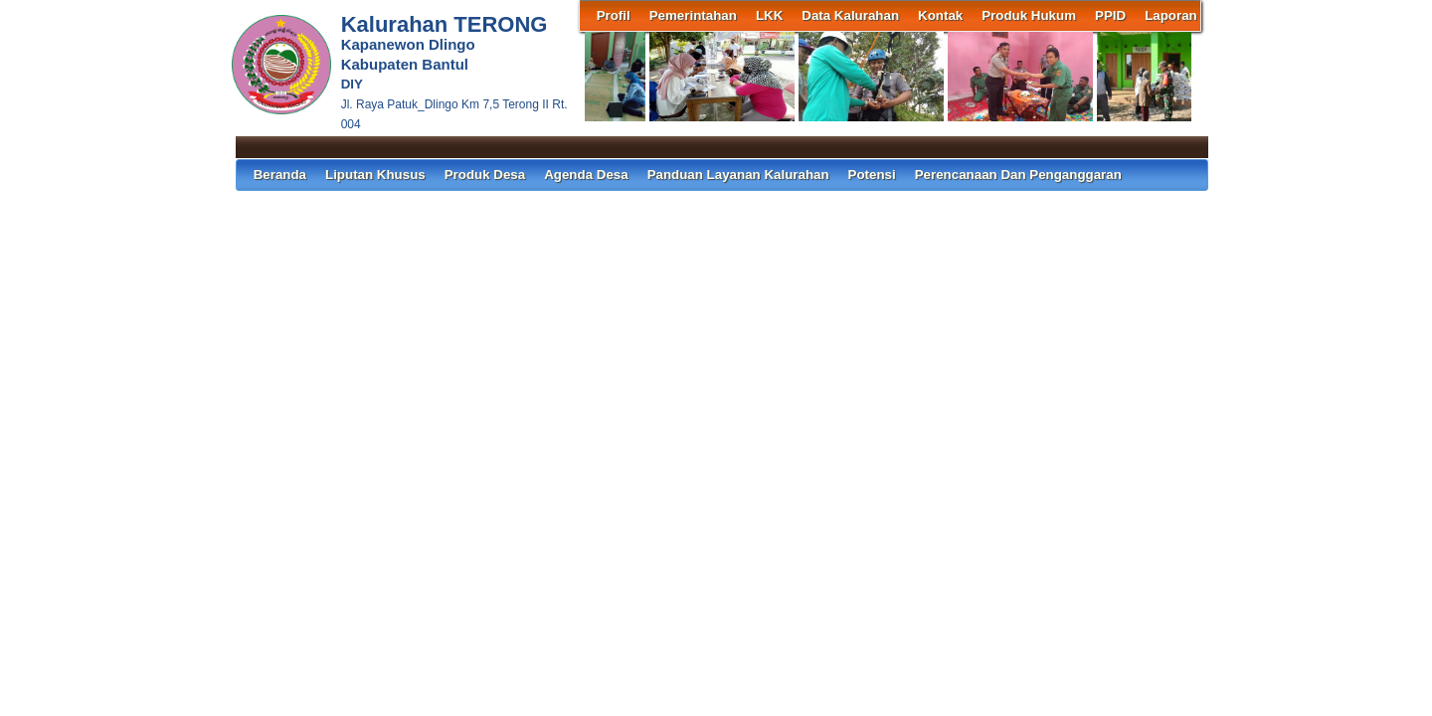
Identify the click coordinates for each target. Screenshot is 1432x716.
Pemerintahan (693, 15)
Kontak (940, 15)
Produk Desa (485, 174)
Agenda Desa (585, 174)
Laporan (1171, 15)
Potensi (872, 174)
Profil (613, 15)
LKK (769, 15)
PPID (1110, 15)
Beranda (280, 174)
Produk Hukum (1029, 15)
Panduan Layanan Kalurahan (738, 174)
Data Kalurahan (850, 15)
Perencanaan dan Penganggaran (1018, 174)
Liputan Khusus (375, 174)
